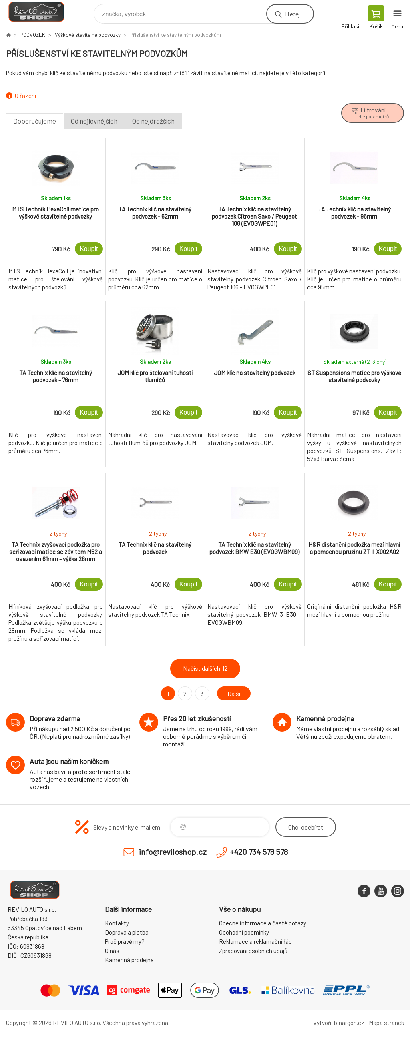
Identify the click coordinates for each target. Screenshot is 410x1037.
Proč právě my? (125, 941)
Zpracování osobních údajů (253, 950)
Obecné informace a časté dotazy (262, 923)
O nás (112, 950)
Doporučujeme (34, 121)
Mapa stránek (386, 1022)
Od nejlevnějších (94, 121)
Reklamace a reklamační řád (255, 941)
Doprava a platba (127, 932)
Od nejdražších (153, 121)
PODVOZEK (32, 35)
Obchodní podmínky (244, 932)
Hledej (292, 14)
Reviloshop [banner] (41, 12)
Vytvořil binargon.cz (338, 1022)
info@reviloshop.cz (173, 851)
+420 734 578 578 (259, 851)
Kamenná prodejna (129, 959)
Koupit (89, 248)
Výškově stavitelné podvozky (88, 35)
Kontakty (117, 923)
